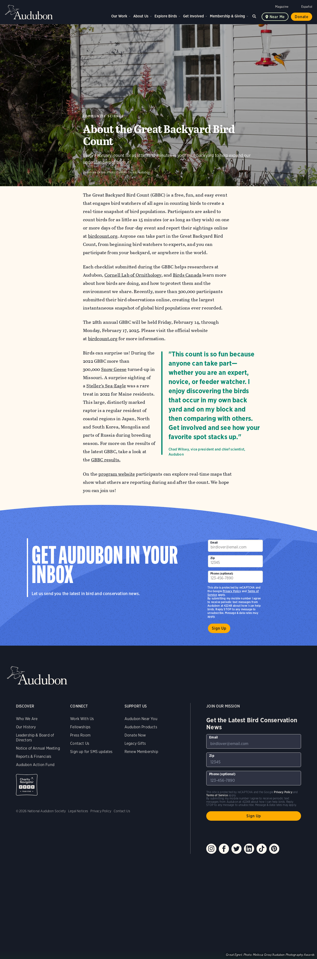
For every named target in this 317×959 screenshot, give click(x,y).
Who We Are (27, 718)
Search (255, 16)
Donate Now (135, 735)
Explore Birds (166, 16)
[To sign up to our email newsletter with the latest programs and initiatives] (235, 546)
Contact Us (79, 743)
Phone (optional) (221, 573)
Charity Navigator (26, 785)
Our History (26, 727)
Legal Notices (78, 811)
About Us (140, 16)
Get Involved (193, 16)
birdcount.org (102, 236)
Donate (301, 17)
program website (116, 474)
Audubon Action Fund (35, 764)
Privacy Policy (232, 591)
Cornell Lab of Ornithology (132, 275)
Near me (277, 17)
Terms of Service (217, 795)
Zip (212, 558)
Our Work (119, 16)
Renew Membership (141, 751)
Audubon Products (141, 727)
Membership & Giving (227, 16)
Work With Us (82, 718)
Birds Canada (187, 275)
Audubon (29, 12)
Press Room (80, 735)
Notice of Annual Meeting (38, 748)
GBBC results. (105, 459)
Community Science (103, 116)
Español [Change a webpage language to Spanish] (306, 6)
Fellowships (80, 727)
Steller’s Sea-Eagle (106, 385)
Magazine (281, 6)
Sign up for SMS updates (91, 751)
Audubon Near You (141, 718)
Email (214, 542)
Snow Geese (113, 369)
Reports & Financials (34, 756)
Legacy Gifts (135, 743)
